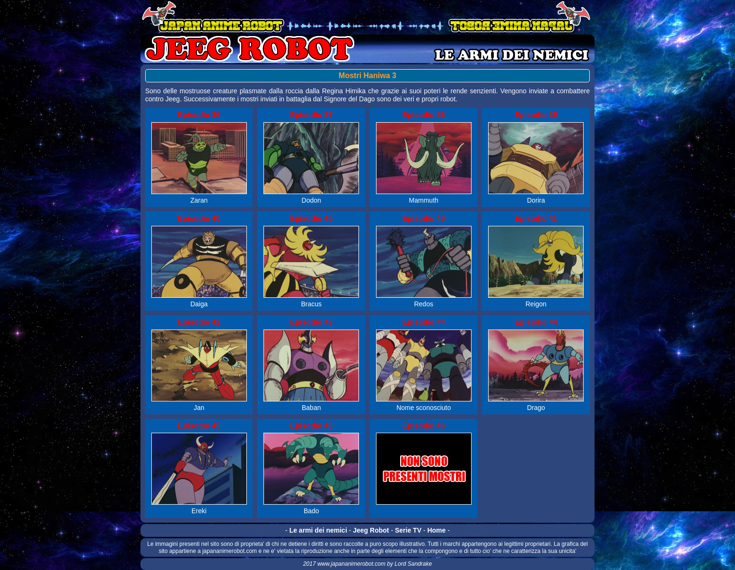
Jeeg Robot (371, 530)
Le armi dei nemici (318, 530)
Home (436, 530)
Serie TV (408, 530)
